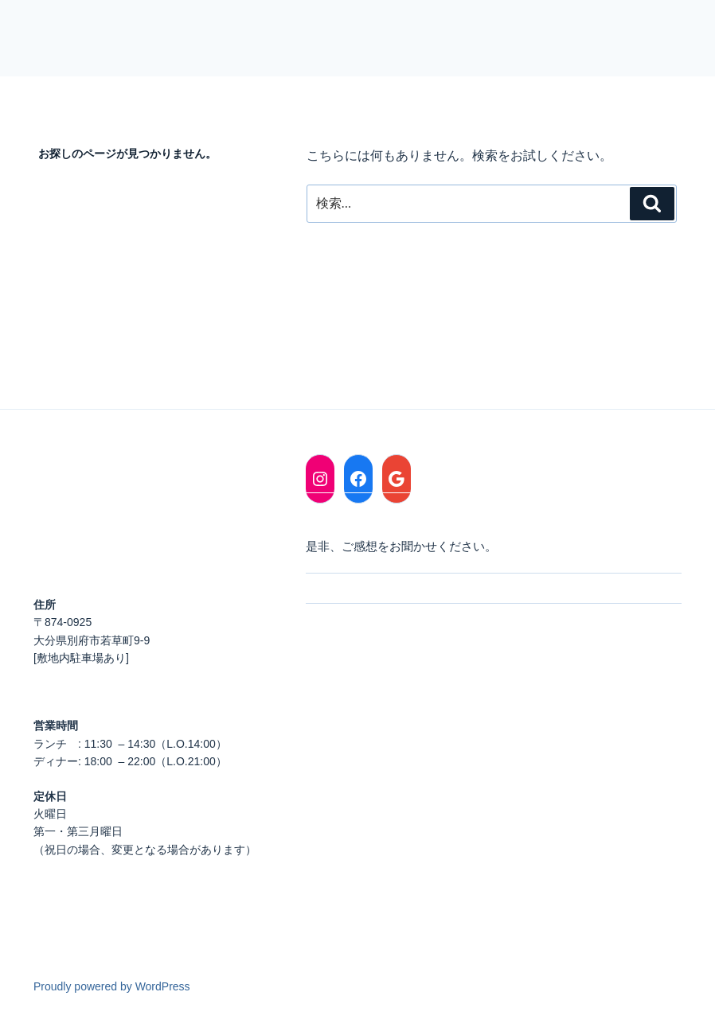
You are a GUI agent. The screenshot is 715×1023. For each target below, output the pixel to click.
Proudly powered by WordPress (111, 986)
